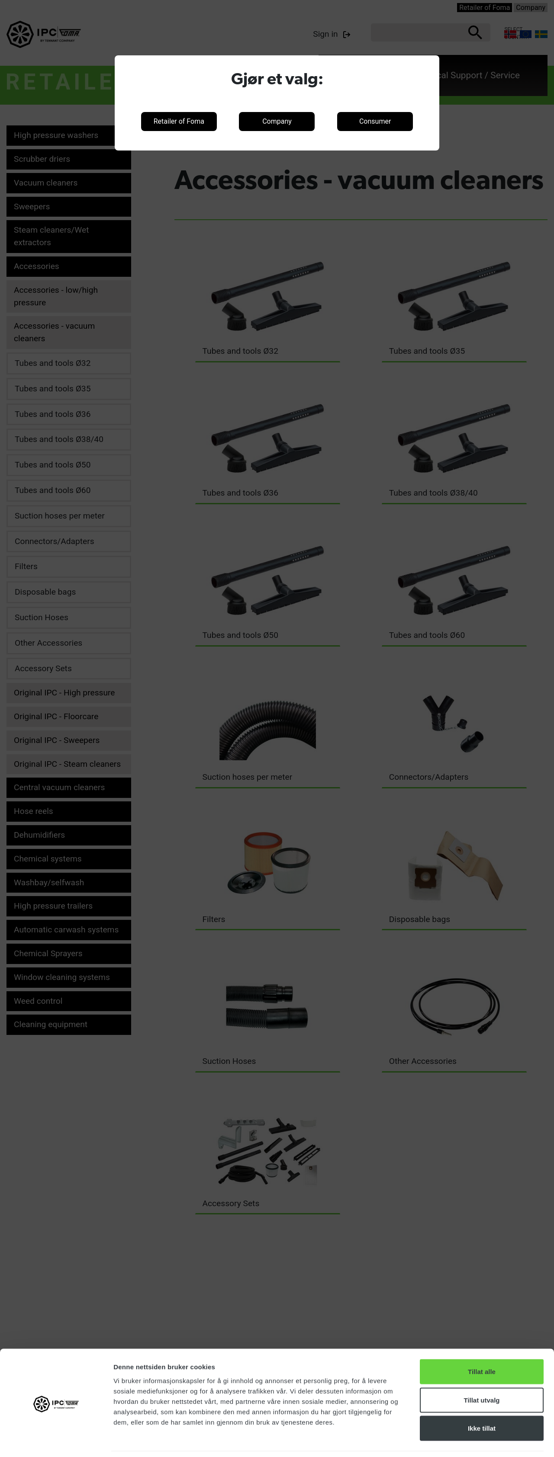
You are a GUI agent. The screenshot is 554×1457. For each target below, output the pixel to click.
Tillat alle (482, 1343)
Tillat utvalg (481, 1372)
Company (277, 121)
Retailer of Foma (179, 121)
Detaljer (461, 1440)
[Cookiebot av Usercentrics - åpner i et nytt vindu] (56, 1440)
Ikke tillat (482, 1400)
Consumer (375, 121)
